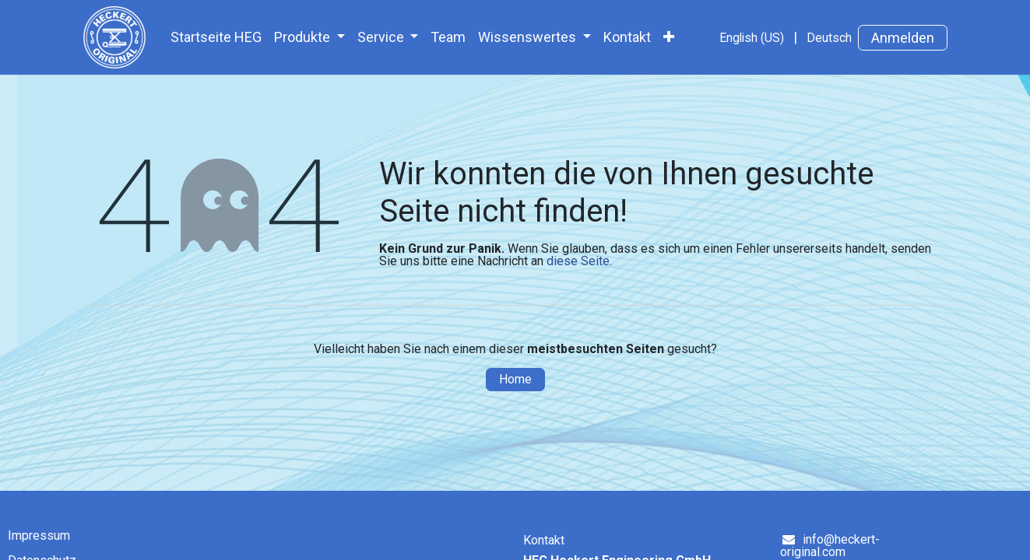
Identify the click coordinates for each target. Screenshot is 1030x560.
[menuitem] (216, 37)
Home (515, 379)
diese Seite (578, 261)
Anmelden (902, 38)
